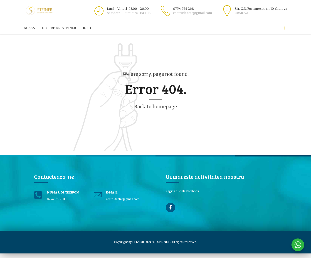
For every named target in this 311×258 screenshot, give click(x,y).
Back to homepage (155, 106)
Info (87, 28)
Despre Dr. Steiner (59, 28)
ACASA (29, 28)
